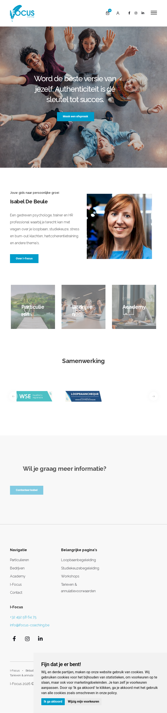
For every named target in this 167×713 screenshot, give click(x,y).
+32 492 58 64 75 (23, 617)
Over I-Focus (24, 258)
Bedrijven (17, 568)
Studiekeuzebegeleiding (80, 568)
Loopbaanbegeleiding (78, 560)
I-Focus (16, 584)
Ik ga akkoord (53, 701)
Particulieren (19, 560)
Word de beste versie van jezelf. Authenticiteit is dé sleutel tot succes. (75, 88)
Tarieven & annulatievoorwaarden (31, 675)
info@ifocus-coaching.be (29, 625)
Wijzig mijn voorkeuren (84, 701)
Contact (16, 593)
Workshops (70, 576)
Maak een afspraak (76, 116)
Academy (17, 576)
